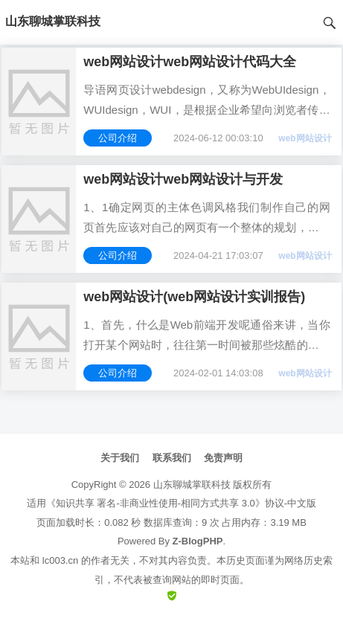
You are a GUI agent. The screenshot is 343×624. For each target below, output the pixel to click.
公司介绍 (117, 138)
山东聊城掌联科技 (192, 484)
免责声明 (223, 457)
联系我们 (172, 457)
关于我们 (119, 457)
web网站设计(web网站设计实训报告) (194, 296)
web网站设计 (304, 138)
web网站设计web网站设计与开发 (183, 179)
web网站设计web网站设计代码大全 (189, 61)
